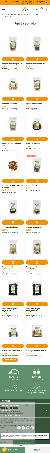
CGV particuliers (25, 446)
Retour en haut (10, 360)
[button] (36, 9)
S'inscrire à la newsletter (25, 423)
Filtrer (12, 450)
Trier (37, 450)
